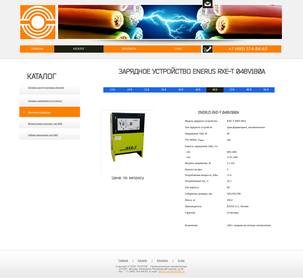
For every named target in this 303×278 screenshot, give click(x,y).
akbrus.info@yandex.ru (171, 271)
